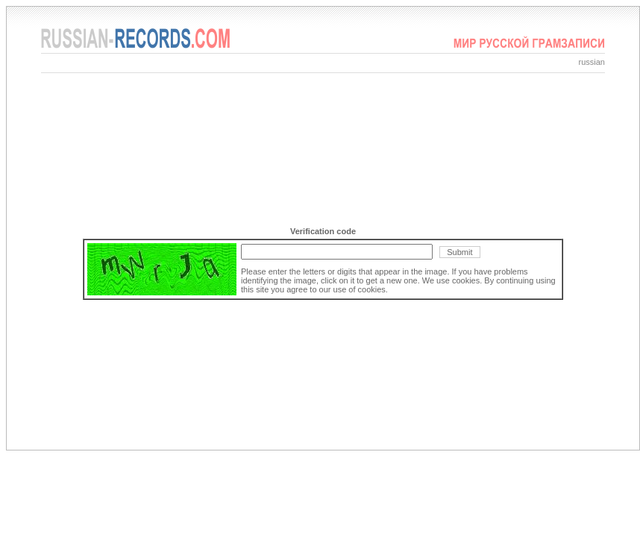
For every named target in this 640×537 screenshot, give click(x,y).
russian (592, 61)
